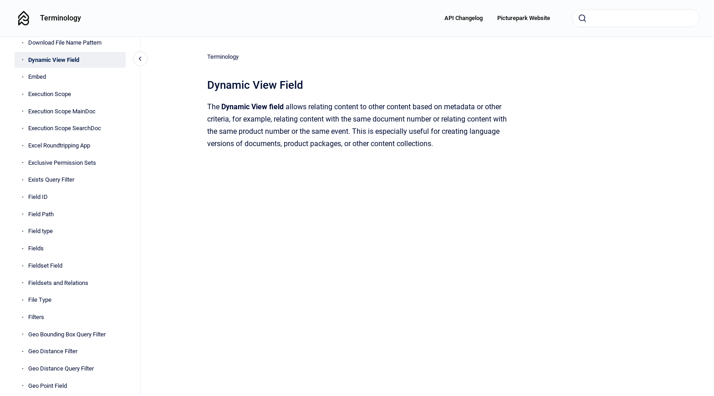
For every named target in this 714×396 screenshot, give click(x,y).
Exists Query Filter (51, 179)
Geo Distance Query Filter (61, 368)
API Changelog (463, 18)
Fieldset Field (45, 265)
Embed (37, 76)
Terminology (60, 18)
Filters (36, 317)
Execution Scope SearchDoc (64, 128)
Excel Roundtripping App (59, 145)
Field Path (41, 214)
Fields (36, 248)
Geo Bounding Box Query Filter (67, 334)
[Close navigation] (140, 58)
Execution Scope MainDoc (62, 111)
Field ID (38, 196)
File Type (39, 299)
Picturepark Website (523, 18)
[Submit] (582, 18)
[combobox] (635, 18)
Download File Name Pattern (65, 42)
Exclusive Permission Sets (62, 162)
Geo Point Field (47, 385)
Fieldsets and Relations (58, 282)
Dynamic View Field (53, 59)
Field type (40, 231)
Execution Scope (49, 94)
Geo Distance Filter (52, 351)
